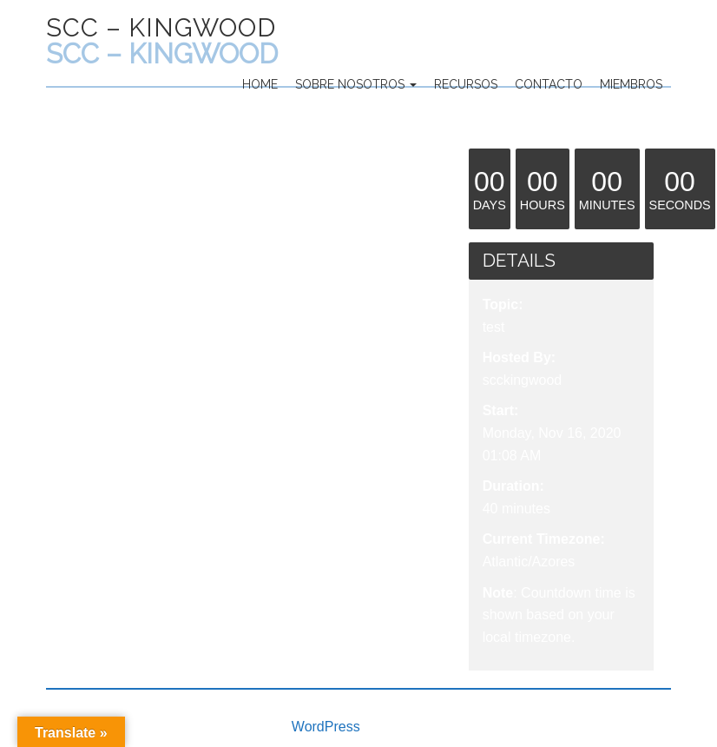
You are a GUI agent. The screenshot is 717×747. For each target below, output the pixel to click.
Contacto (548, 84)
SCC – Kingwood (161, 28)
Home (260, 84)
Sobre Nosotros (356, 84)
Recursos (465, 84)
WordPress (326, 726)
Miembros (631, 84)
